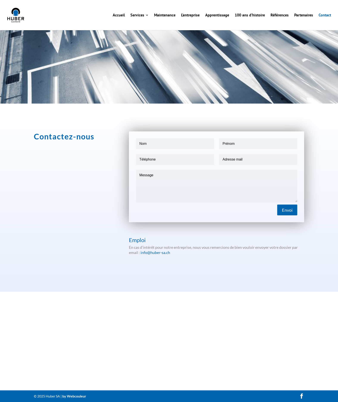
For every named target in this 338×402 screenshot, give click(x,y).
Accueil (119, 15)
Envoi (287, 210)
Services (137, 15)
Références (280, 15)
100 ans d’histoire (250, 15)
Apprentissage (217, 15)
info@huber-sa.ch (155, 252)
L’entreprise (190, 15)
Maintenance (164, 15)
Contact (325, 15)
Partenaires (303, 15)
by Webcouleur (74, 396)
